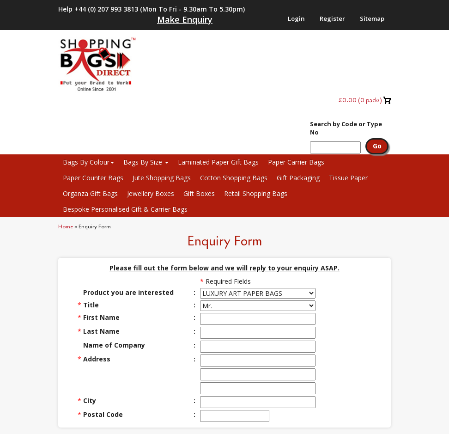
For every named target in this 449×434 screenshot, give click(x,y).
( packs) (360, 100)
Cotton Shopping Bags (233, 177)
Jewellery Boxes (150, 193)
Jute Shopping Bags (162, 177)
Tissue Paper (348, 177)
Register (332, 18)
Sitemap (372, 18)
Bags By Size (146, 162)
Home (65, 226)
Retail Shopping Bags (255, 193)
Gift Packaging (298, 177)
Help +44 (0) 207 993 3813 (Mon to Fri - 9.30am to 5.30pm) (151, 9)
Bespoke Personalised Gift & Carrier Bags (125, 209)
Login (296, 18)
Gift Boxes (199, 193)
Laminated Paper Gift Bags (218, 162)
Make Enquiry (184, 19)
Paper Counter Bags (93, 177)
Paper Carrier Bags (296, 162)
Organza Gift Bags (90, 193)
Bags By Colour (88, 162)
